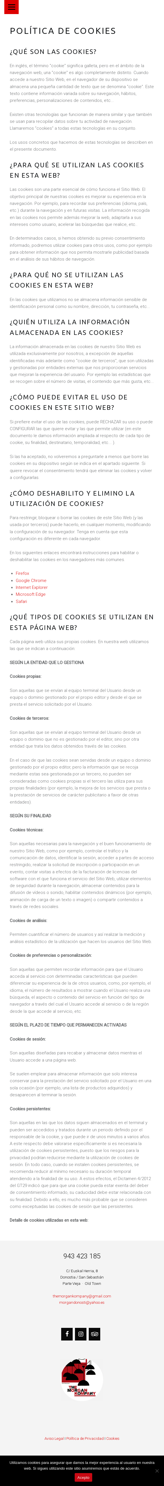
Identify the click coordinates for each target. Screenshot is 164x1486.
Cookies (112, 1438)
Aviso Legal (54, 1438)
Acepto (84, 1477)
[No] (157, 1471)
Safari (21, 601)
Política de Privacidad (85, 1438)
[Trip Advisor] (94, 1334)
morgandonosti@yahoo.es (82, 1302)
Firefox (22, 573)
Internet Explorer (32, 587)
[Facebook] (67, 1334)
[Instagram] (80, 1334)
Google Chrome (31, 580)
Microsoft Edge (31, 594)
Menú (11, 7)
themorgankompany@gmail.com (82, 1296)
